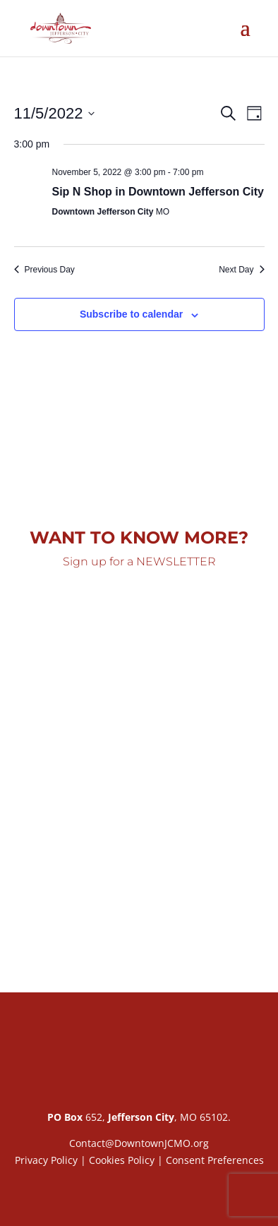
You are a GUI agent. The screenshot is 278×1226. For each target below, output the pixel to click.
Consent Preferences (215, 1160)
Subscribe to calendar (131, 314)
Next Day (241, 270)
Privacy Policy (46, 1160)
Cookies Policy (122, 1160)
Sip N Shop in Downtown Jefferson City (158, 192)
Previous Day (44, 270)
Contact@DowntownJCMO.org (139, 1143)
